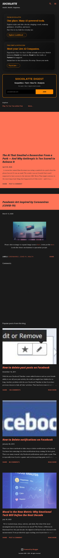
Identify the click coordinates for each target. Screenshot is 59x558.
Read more (52, 390)
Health (30, 257)
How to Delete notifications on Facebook (27, 439)
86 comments (14, 462)
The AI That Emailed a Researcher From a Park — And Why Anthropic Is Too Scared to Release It (28, 158)
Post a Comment (15, 184)
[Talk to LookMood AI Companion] (29, 56)
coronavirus (13, 257)
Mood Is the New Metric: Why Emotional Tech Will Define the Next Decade (26, 513)
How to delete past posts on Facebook (25, 367)
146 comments (14, 390)
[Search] (50, 3)
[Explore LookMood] (29, 26)
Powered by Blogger (29, 549)
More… (30, 106)
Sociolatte (9, 3)
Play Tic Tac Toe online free (12, 106)
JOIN (44, 92)
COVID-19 (23, 257)
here (38, 245)
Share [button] (4, 184)
